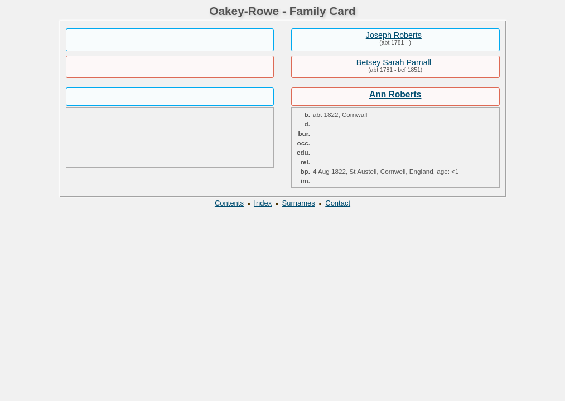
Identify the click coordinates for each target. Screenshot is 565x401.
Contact (337, 203)
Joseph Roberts (394, 35)
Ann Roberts (395, 94)
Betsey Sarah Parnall (393, 62)
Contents (229, 203)
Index (263, 203)
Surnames (298, 203)
